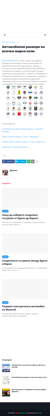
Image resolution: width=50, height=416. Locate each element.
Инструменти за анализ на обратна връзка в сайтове (28, 366)
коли (18, 42)
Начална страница (8, 42)
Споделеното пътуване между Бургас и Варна (25, 262)
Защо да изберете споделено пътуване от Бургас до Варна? (20, 216)
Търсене (45, 35)
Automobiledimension (10, 61)
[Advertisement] (26, 16)
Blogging (22, 413)
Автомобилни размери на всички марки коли (29, 377)
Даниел (13, 170)
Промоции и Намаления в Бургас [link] (15, 147)
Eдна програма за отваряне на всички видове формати (29, 390)
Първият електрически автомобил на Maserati (23, 308)
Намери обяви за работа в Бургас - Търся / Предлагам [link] (23, 142)
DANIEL (39, 413)
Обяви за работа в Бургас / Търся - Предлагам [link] (20, 137)
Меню (4, 35)
